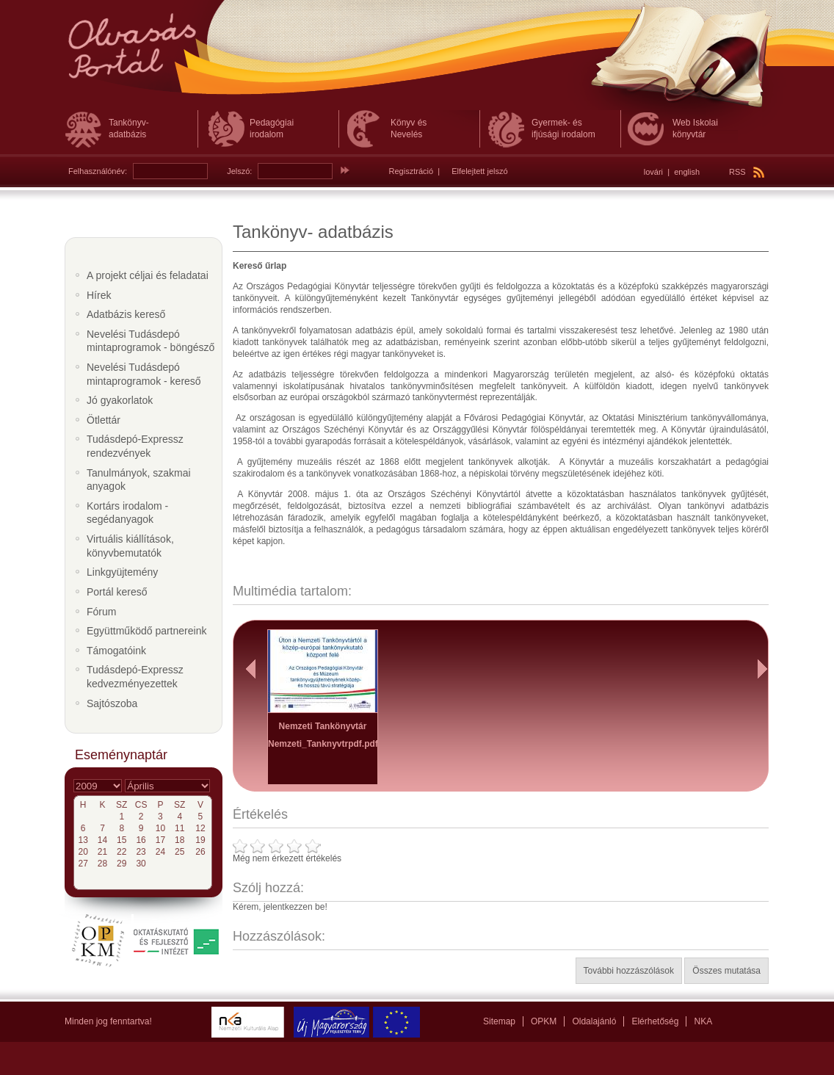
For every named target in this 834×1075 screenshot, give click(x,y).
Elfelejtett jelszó (479, 171)
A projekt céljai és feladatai (147, 275)
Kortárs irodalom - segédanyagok (127, 513)
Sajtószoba (112, 703)
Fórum (101, 612)
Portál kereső (117, 592)
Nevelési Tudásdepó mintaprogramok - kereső (144, 374)
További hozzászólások (629, 971)
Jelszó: (239, 171)
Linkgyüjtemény (122, 572)
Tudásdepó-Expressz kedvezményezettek (135, 676)
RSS (746, 171)
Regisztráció (411, 171)
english (687, 171)
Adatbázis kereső (126, 314)
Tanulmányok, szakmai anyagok (139, 480)
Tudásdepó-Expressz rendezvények (135, 446)
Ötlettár (103, 420)
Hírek (99, 295)
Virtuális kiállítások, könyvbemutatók (130, 546)
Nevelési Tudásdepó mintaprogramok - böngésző (150, 341)
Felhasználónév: (97, 171)
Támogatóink (116, 650)
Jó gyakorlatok (120, 400)
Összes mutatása (726, 971)
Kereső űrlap (259, 266)
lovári (653, 171)
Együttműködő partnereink (146, 631)
